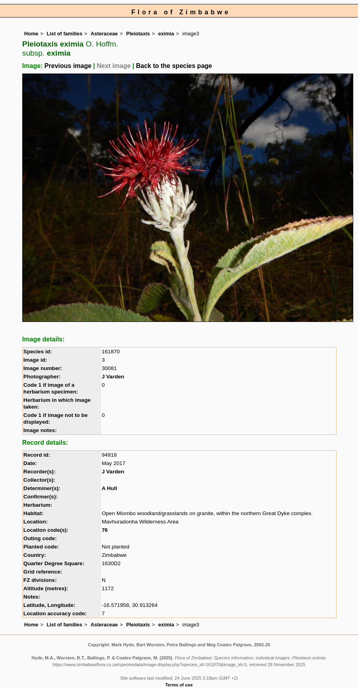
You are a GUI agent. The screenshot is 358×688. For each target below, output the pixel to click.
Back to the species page (174, 65)
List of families (64, 34)
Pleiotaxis (138, 34)
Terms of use (179, 684)
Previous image (68, 65)
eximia (166, 34)
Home (31, 34)
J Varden (113, 377)
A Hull (109, 488)
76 (105, 530)
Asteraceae (104, 34)
